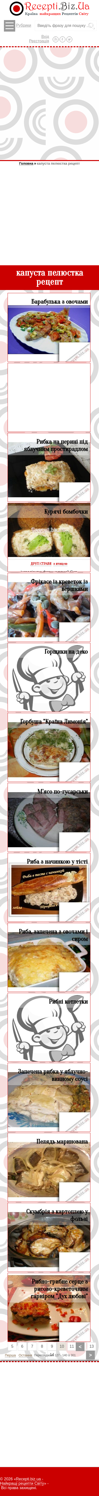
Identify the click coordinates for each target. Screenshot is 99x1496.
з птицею (60, 564)
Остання (25, 1355)
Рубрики (17, 26)
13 (91, 1346)
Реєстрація (39, 41)
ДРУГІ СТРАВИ (41, 564)
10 (62, 1346)
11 (72, 1346)
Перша (10, 1355)
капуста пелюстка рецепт (58, 163)
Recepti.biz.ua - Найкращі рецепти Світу (22, 1481)
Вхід (45, 37)
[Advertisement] (49, 103)
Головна (26, 163)
